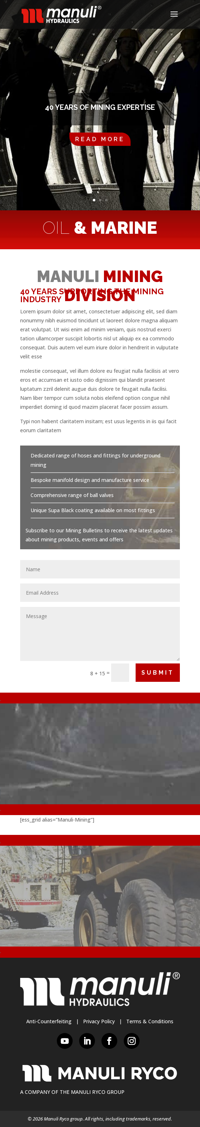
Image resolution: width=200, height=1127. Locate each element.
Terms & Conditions (149, 1021)
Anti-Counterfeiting (49, 1021)
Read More (100, 139)
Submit (157, 672)
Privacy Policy (99, 1021)
